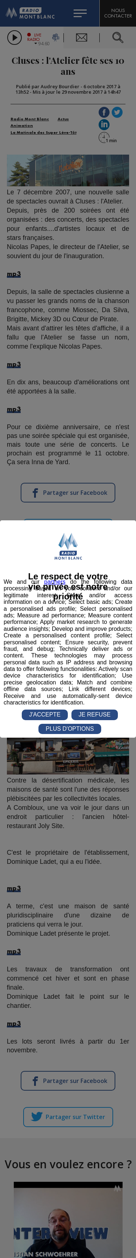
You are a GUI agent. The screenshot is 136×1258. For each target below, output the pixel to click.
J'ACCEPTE (45, 714)
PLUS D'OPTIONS (70, 729)
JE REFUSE (95, 714)
